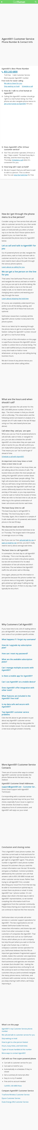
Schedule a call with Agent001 (13, 456)
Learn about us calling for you (13, 267)
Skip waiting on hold (11, 86)
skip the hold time (20, 175)
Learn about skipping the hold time (15, 298)
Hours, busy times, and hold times (14, 1046)
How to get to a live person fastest (15, 1042)
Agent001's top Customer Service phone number (17, 1030)
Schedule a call (27, 86)
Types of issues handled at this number (17, 1049)
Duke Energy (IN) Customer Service (15, 1102)
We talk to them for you (13, 83)
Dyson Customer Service (11, 1098)
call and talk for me (26, 540)
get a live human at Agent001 (15, 104)
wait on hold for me (9, 543)
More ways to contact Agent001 (14, 1053)
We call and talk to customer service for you (18, 1035)
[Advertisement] (19, 125)
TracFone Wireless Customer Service (15, 1095)
